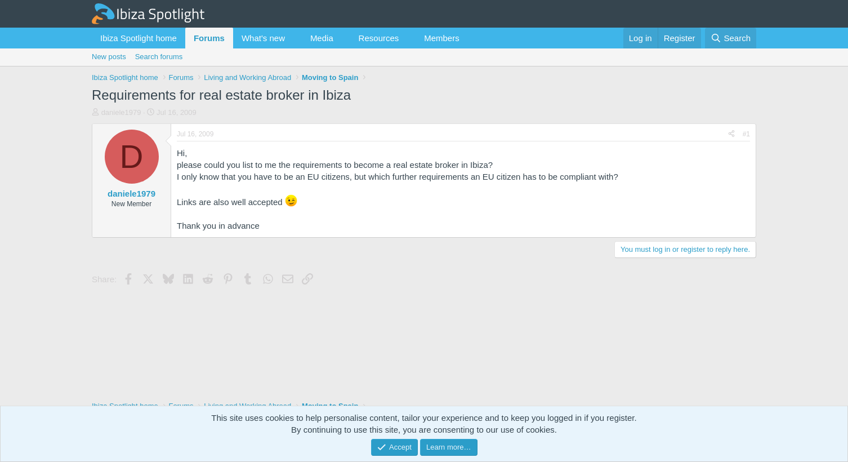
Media (321, 38)
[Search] (730, 38)
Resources (379, 38)
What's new (263, 38)
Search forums (159, 56)
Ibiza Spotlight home (138, 38)
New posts (109, 56)
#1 (746, 134)
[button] (294, 38)
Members (441, 38)
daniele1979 (121, 112)
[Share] (731, 134)
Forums (209, 38)
